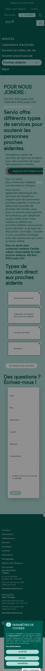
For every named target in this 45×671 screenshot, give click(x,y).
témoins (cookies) (13, 635)
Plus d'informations (13, 646)
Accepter (22, 652)
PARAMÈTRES (23, 663)
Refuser (22, 658)
